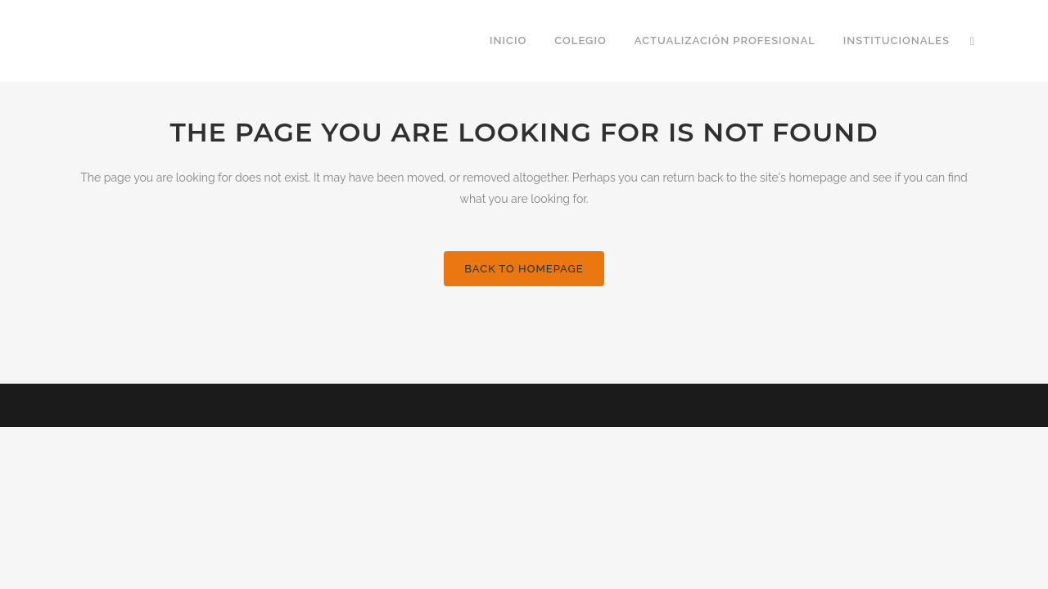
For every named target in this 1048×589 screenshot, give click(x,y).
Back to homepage (523, 269)
